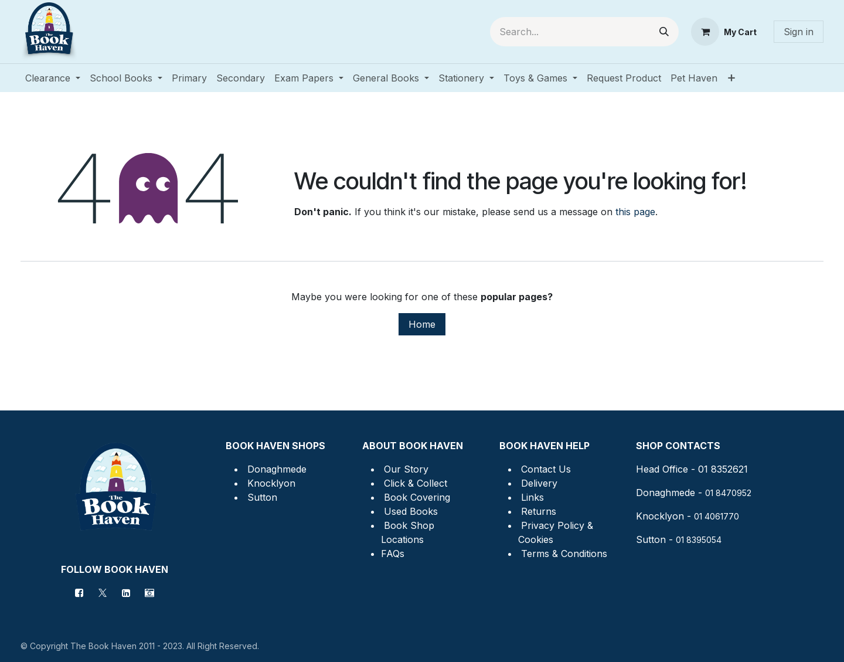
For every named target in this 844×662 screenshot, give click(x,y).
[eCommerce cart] (724, 31)
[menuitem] (53, 78)
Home (422, 324)
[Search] (664, 31)
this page (635, 212)
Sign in (799, 32)
